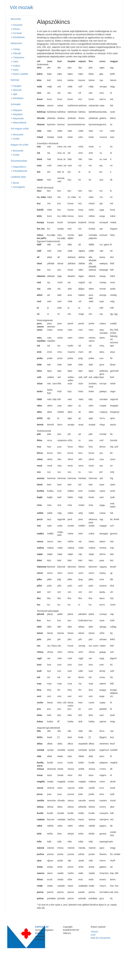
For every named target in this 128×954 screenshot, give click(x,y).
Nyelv (16, 70)
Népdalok (17, 114)
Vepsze (94, 931)
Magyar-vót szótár (19, 144)
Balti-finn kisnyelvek (101, 938)
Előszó (16, 29)
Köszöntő (17, 25)
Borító (16, 183)
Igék (15, 94)
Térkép (16, 49)
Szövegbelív (19, 187)
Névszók (17, 90)
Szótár (16, 138)
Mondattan (18, 98)
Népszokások (19, 122)
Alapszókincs (19, 167)
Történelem (18, 57)
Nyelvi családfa (20, 74)
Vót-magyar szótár (20, 128)
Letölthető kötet (18, 177)
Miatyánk (17, 110)
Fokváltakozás (20, 171)
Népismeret (16, 43)
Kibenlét (17, 53)
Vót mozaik (21, 7)
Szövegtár (16, 104)
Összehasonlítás (19, 161)
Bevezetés (16, 19)
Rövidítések (19, 37)
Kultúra (16, 65)
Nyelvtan (15, 80)
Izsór (93, 934)
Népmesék (18, 118)
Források (17, 33)
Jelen (15, 61)
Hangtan (17, 86)
